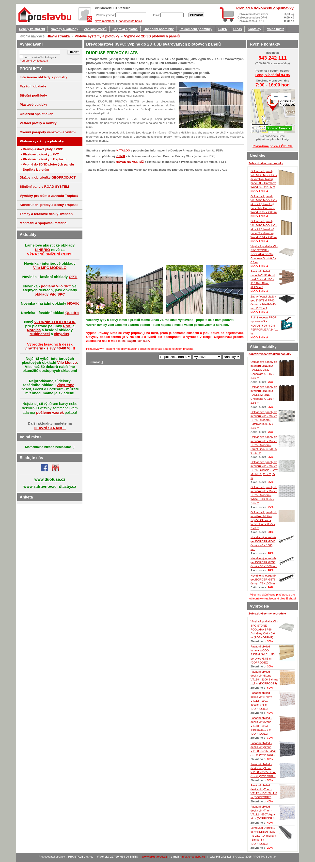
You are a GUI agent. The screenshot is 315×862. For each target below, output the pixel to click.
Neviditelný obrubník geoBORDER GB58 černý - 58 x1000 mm (264, 562)
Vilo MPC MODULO (49, 267)
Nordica (34, 330)
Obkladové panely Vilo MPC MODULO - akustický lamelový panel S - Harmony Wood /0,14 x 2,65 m (264, 229)
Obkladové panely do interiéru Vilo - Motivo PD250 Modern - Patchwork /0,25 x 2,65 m (264, 420)
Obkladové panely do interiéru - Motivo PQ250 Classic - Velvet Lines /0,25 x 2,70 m (264, 520)
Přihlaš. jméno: (105, 15)
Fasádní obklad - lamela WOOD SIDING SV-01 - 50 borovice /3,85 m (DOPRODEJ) (262, 654)
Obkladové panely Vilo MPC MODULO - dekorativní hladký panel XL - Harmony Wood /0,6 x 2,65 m (264, 179)
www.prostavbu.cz (154, 856)
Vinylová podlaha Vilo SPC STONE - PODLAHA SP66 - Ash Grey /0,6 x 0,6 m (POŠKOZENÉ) (264, 629)
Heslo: (156, 15)
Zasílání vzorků (95, 29)
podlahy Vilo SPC (56, 286)
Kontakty (254, 29)
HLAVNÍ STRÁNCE (50, 428)
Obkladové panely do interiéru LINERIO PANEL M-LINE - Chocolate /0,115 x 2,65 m (264, 394)
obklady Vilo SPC (50, 294)
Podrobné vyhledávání (34, 60)
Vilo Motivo (67, 362)
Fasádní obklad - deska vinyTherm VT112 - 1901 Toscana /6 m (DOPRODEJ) (261, 700)
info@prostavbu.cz (193, 856)
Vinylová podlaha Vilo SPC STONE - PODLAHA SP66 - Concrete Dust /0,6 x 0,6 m (264, 254)
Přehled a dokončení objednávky (265, 8)
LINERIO (42, 250)
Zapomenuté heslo (130, 20)
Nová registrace (105, 20)
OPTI (73, 277)
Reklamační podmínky (195, 29)
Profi (67, 326)
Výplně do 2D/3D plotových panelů (152, 36)
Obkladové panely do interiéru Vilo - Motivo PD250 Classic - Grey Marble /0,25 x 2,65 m (264, 470)
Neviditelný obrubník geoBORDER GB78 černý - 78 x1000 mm (264, 579)
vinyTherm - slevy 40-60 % (47, 348)
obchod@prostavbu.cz (133, 341)
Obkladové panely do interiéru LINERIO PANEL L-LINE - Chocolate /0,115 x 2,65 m (264, 369)
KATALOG (123, 150)
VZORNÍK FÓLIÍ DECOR (55, 322)
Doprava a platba (125, 29)
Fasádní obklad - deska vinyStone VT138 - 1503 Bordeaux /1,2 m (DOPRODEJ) (261, 725)
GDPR (222, 29)
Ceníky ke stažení (32, 29)
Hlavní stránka (58, 36)
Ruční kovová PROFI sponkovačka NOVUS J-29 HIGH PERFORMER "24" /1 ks (264, 325)
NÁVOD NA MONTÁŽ (130, 161)
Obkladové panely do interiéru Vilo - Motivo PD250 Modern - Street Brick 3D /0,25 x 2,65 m (264, 444)
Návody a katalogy (64, 29)
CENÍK (120, 156)
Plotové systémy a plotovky (97, 36)
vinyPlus (61, 334)
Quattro (72, 313)
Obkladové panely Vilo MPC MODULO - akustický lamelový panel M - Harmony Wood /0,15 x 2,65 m (264, 204)
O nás (237, 29)
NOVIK (73, 303)
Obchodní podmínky (158, 29)
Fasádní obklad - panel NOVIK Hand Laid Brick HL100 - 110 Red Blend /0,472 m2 (263, 279)
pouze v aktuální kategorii (40, 57)
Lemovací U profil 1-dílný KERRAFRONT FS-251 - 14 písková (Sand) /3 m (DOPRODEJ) (264, 835)
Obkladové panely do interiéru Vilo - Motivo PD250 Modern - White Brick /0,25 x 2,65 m (264, 495)
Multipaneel (40, 334)
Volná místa (275, 29)
